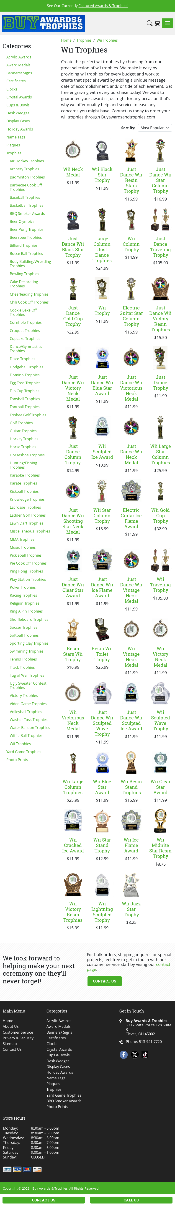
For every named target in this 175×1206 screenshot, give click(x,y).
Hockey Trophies (24, 438)
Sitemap (10, 1044)
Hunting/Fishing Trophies (23, 465)
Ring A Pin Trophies (26, 611)
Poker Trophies (23, 587)
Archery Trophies (24, 168)
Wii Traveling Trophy (160, 584)
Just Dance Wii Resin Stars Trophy (131, 180)
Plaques (13, 145)
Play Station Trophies (28, 579)
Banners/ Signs (19, 72)
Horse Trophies (23, 446)
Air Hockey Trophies (27, 160)
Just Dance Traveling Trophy (160, 247)
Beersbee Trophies (26, 237)
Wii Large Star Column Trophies (160, 454)
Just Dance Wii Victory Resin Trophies (160, 318)
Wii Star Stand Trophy (102, 845)
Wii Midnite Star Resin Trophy (160, 848)
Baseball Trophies (25, 197)
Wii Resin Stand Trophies (131, 787)
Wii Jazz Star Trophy (131, 909)
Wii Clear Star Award (160, 787)
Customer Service (18, 1032)
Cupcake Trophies (25, 338)
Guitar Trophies (23, 430)
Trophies (13, 153)
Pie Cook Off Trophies (28, 563)
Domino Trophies (25, 374)
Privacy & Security (18, 1038)
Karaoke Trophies (25, 475)
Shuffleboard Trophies (29, 619)
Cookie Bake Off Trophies (23, 312)
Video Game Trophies (28, 703)
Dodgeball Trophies (26, 366)
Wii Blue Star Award (102, 787)
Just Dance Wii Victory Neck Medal (73, 388)
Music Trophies (23, 547)
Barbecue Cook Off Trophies (26, 187)
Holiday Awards (19, 129)
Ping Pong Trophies (26, 571)
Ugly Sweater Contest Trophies (28, 685)
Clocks (11, 89)
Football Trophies (25, 406)
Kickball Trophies (24, 491)
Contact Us (104, 981)
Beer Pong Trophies (27, 229)
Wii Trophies (20, 743)
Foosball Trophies (25, 398)
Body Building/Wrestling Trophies (30, 263)
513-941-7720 (150, 1042)
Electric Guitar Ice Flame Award (131, 518)
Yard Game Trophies (23, 751)
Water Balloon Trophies (30, 727)
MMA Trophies (22, 539)
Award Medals (18, 65)
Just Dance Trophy (160, 382)
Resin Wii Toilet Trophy (102, 654)
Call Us (131, 1200)
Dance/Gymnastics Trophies (26, 348)
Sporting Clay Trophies (29, 643)
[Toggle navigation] (167, 23)
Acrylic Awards (18, 57)
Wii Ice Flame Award (131, 845)
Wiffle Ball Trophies (26, 735)
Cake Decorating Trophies (24, 284)
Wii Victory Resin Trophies (72, 912)
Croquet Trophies (25, 330)
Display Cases (18, 120)
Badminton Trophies (27, 177)
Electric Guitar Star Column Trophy (131, 316)
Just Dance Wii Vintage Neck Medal (131, 590)
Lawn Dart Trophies (26, 523)
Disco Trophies (22, 358)
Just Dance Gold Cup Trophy (73, 316)
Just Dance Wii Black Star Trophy (73, 247)
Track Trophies (22, 667)
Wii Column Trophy (131, 244)
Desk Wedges (17, 113)
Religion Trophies (24, 603)
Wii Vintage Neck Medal (131, 657)
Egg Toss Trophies (25, 382)
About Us (11, 1026)
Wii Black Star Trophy (102, 174)
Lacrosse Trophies (25, 507)
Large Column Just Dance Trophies (102, 249)
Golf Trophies (21, 422)
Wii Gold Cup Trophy (160, 515)
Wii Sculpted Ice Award (102, 451)
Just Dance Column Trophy (72, 454)
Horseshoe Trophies (27, 454)
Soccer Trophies (23, 627)
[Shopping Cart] (157, 23)
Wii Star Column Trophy (102, 515)
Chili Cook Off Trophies (29, 302)
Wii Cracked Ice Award (73, 845)
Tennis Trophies (23, 659)
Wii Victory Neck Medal (160, 657)
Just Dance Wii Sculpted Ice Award (131, 720)
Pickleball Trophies (26, 555)
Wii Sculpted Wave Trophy (160, 720)
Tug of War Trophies (27, 675)
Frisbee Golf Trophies (28, 414)
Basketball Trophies (26, 205)
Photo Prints (17, 759)
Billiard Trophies (24, 245)
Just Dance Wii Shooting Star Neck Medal (73, 521)
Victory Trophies (24, 695)
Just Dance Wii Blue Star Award (102, 385)
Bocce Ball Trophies (26, 253)
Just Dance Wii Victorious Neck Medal (131, 388)
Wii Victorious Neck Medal (73, 720)
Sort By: (128, 127)
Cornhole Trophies (26, 322)
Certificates (16, 80)
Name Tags (15, 137)
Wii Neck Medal (73, 172)
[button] (149, 23)
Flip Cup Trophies (24, 390)
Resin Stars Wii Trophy (73, 654)
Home (8, 1021)
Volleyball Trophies (26, 711)
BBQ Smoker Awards (27, 213)
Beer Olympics (22, 221)
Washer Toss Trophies (29, 719)
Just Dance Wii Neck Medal (131, 454)
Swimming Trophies (27, 651)
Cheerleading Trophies (29, 294)
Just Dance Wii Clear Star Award (73, 587)
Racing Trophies (23, 595)
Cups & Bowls (18, 105)
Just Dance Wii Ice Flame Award (102, 587)
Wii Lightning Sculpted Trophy (102, 912)
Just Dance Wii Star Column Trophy (160, 180)
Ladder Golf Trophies (28, 515)
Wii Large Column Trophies (73, 787)
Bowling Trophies (24, 273)
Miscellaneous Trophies (30, 531)
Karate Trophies (23, 483)
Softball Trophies (24, 635)
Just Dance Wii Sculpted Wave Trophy (102, 723)
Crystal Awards (19, 97)
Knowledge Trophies (27, 499)
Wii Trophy (102, 310)
